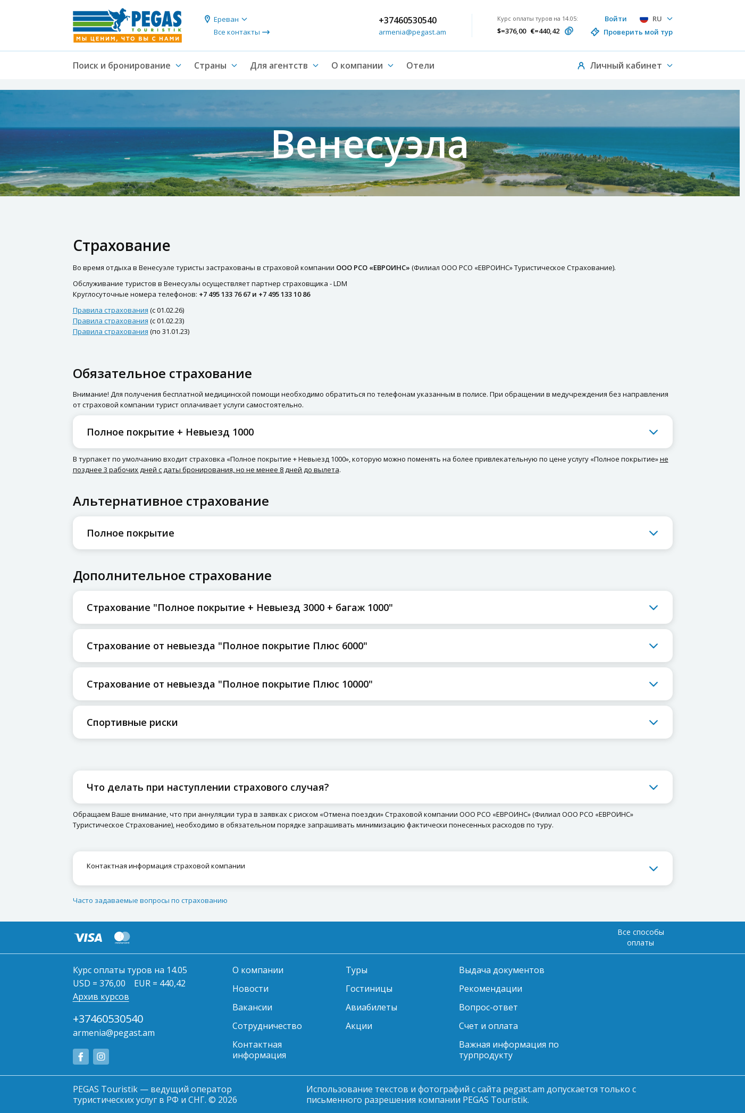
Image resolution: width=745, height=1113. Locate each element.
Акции (359, 1026)
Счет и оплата (488, 1026)
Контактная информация (259, 1050)
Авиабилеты (371, 1007)
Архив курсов (101, 996)
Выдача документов (502, 970)
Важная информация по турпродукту (509, 1050)
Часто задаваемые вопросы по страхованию (150, 900)
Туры (356, 970)
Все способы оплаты (640, 937)
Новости (250, 988)
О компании (257, 970)
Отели (420, 65)
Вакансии (252, 1007)
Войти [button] (616, 18)
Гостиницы (369, 988)
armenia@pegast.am (412, 32)
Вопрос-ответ (488, 1007)
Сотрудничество (267, 1026)
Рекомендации (490, 988)
